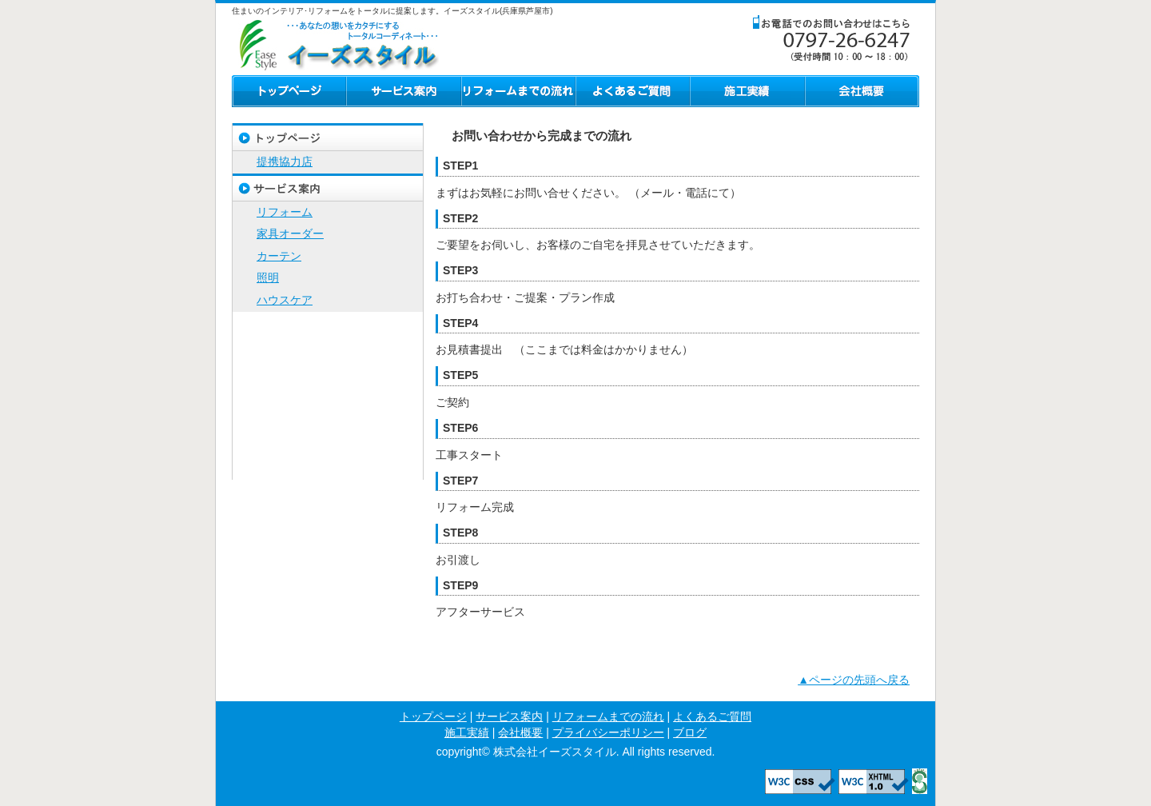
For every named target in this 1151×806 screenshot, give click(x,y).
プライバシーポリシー (328, 438)
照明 (268, 277)
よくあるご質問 (633, 91)
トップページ (289, 91)
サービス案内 (403, 91)
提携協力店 (285, 161)
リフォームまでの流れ (518, 91)
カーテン (279, 255)
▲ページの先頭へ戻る (854, 679)
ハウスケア (285, 299)
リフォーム (285, 211)
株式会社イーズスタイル (335, 43)
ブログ (328, 466)
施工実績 (747, 91)
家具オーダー (290, 233)
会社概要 (862, 91)
